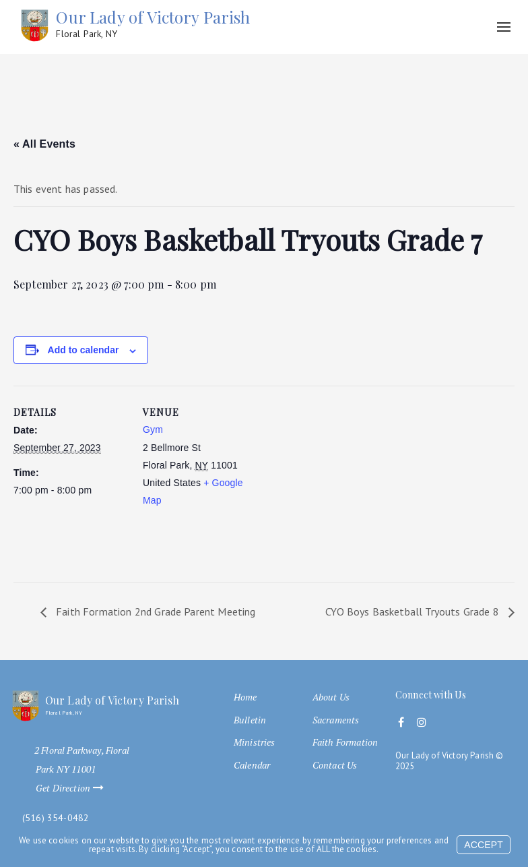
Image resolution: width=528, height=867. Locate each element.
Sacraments (336, 720)
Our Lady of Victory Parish (153, 24)
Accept (483, 844)
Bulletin (250, 720)
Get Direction (76, 788)
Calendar (252, 765)
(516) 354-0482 (55, 818)
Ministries (254, 742)
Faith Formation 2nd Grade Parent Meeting (154, 611)
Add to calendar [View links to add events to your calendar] (83, 350)
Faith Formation (345, 742)
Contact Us (335, 765)
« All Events (44, 144)
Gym (153, 429)
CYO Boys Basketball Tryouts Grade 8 (413, 611)
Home (245, 697)
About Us (331, 697)
